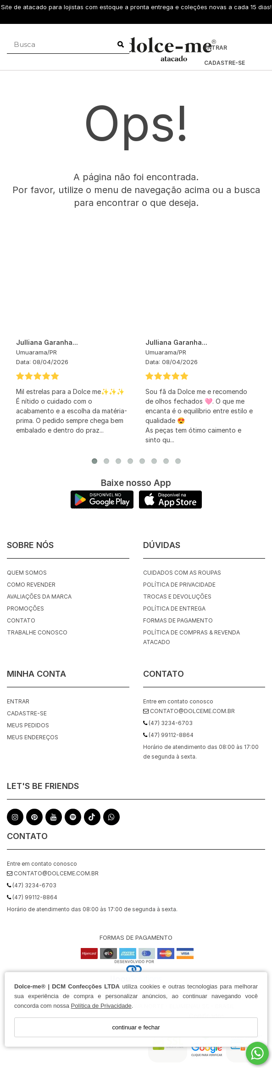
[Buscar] (120, 44)
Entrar (215, 47)
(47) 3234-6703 (31, 885)
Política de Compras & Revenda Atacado (191, 637)
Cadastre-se (224, 62)
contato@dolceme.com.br (53, 873)
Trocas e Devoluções (177, 596)
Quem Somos (27, 572)
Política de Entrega (174, 608)
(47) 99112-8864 (32, 897)
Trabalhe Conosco (37, 632)
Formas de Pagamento (178, 620)
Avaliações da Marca (39, 596)
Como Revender (31, 584)
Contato (21, 620)
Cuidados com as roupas (182, 572)
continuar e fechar (136, 1027)
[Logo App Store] (170, 506)
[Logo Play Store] (102, 506)
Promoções (25, 608)
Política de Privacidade (101, 1005)
